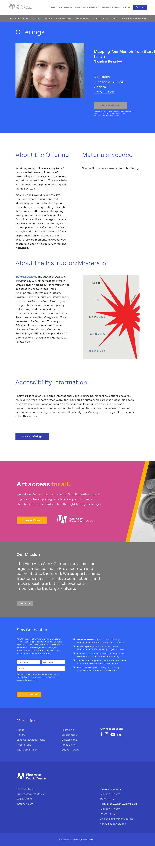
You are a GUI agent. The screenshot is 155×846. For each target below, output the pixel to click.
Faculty (48, 18)
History (21, 734)
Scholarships (82, 18)
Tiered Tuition (104, 92)
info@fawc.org (25, 803)
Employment (69, 734)
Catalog (36, 18)
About (20, 729)
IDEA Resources (63, 18)
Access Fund (24, 744)
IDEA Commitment (27, 749)
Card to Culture (100, 18)
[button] (32, 520)
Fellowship (68, 729)
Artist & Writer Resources (134, 18)
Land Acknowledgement (31, 739)
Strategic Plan (70, 739)
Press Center (69, 744)
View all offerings (32, 436)
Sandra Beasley (25, 276)
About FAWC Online (18, 18)
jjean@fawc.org (99, 115)
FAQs (114, 18)
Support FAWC (70, 749)
